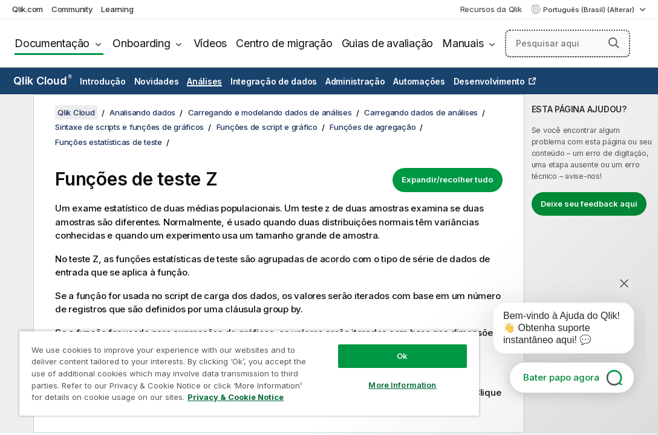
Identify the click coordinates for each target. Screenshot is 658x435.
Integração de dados (273, 81)
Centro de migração (284, 43)
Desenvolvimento (489, 81)
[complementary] (591, 263)
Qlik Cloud (42, 80)
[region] (210, 362)
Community (72, 9)
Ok (336, 335)
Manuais (462, 43)
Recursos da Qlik (491, 9)
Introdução (103, 81)
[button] (614, 43)
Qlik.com (27, 9)
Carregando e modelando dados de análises (270, 112)
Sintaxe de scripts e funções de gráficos (129, 127)
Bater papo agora (561, 377)
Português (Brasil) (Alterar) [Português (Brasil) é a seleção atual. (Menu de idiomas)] (589, 9)
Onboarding (141, 43)
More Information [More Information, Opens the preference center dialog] (336, 364)
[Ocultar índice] (15, 113)
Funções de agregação (372, 127)
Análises (204, 81)
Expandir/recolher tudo (447, 179)
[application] (555, 330)
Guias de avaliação (388, 43)
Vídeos (210, 43)
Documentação (52, 43)
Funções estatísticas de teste (108, 142)
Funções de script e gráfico (267, 127)
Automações (419, 81)
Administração (355, 81)
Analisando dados (142, 112)
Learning (117, 9)
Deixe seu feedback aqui (589, 203)
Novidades (156, 81)
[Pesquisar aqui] (567, 43)
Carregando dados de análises (421, 112)
